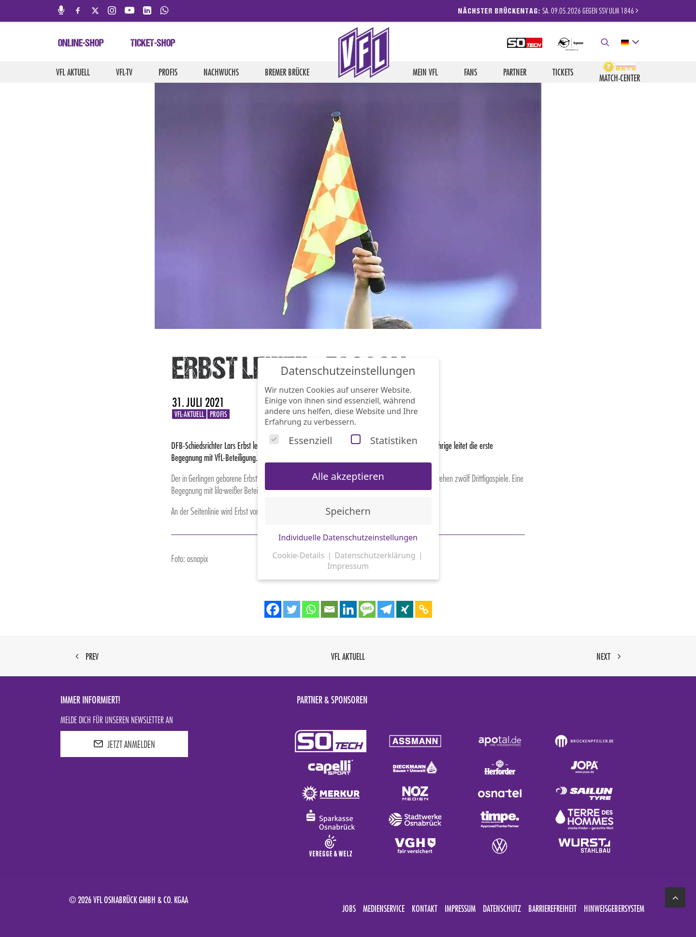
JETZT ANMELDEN (124, 744)
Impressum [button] (348, 566)
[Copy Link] (423, 609)
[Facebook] (272, 609)
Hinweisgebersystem (614, 908)
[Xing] (404, 609)
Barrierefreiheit (552, 908)
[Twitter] (291, 609)
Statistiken (384, 440)
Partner (514, 72)
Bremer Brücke (287, 72)
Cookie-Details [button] (299, 555)
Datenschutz (502, 908)
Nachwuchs (221, 72)
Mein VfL (425, 72)
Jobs (349, 908)
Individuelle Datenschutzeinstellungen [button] (348, 537)
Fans (470, 72)
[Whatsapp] (310, 609)
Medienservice (384, 908)
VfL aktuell (73, 72)
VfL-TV (124, 72)
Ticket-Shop (152, 44)
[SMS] (367, 609)
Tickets (562, 72)
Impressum (460, 908)
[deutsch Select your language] (629, 42)
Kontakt (424, 908)
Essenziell (300, 440)
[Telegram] (385, 609)
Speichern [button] (348, 511)
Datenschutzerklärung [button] (375, 555)
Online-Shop (81, 44)
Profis (168, 72)
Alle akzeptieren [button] (348, 476)
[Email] (329, 609)
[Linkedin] (348, 609)
